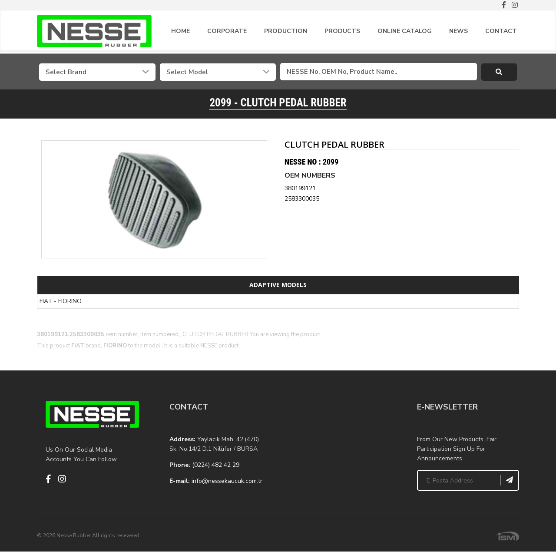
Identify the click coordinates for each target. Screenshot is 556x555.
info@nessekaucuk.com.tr (227, 480)
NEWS (458, 31)
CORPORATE (227, 31)
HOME (180, 31)
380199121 (300, 188)
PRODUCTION (285, 31)
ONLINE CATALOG (404, 31)
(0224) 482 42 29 (215, 464)
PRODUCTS (342, 31)
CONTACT (501, 31)
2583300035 (302, 198)
